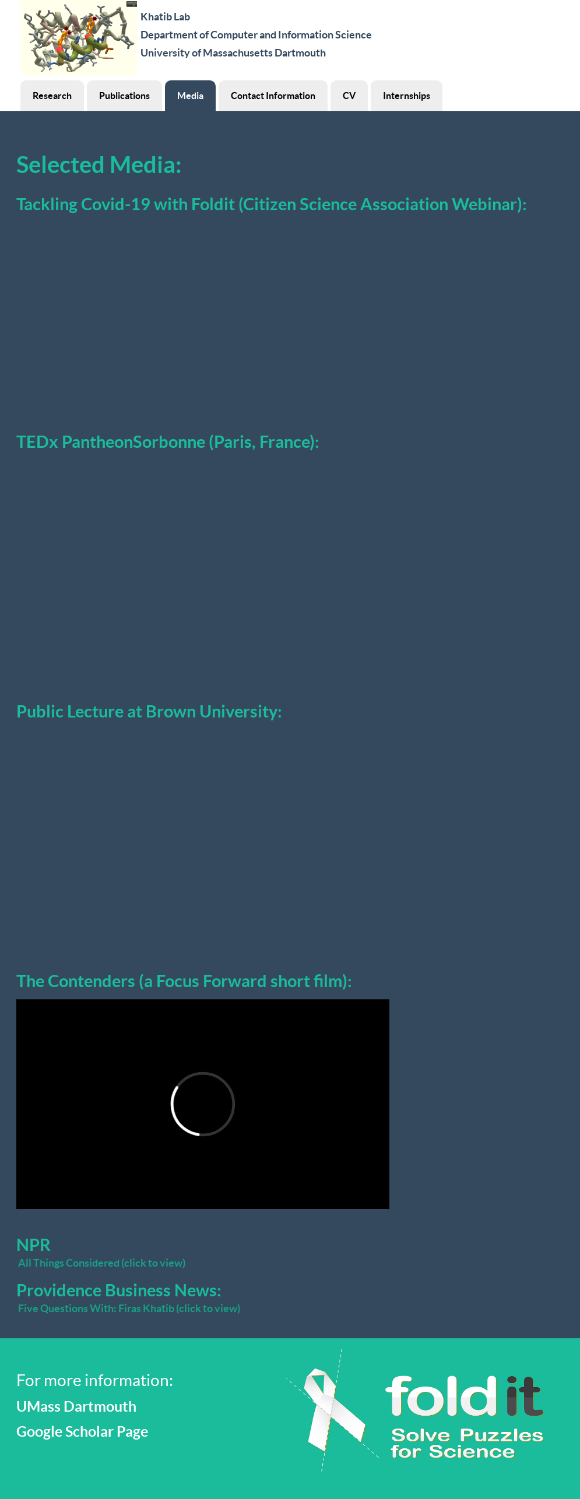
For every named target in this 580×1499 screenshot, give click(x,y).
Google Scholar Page (82, 1431)
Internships (406, 95)
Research (52, 95)
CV (349, 95)
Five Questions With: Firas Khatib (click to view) (129, 1308)
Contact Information (273, 95)
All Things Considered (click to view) (101, 1263)
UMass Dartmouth (76, 1406)
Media (190, 95)
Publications (124, 95)
